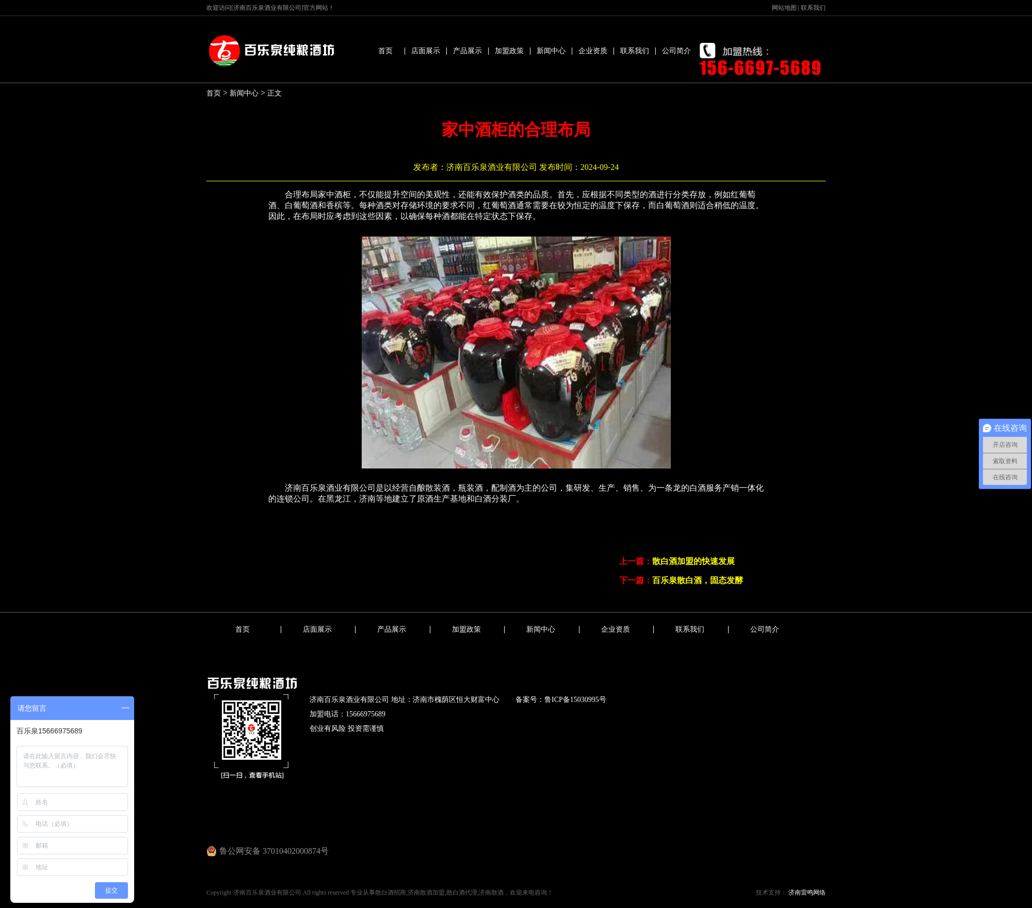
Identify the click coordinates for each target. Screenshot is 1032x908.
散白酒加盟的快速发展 (693, 561)
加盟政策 (509, 51)
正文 (274, 93)
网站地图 (784, 7)
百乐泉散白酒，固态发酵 (697, 580)
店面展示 (425, 51)
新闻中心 (551, 51)
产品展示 (467, 51)
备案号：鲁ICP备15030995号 (560, 699)
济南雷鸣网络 (806, 892)
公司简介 (676, 51)
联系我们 (813, 7)
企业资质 (592, 51)
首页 (385, 51)
